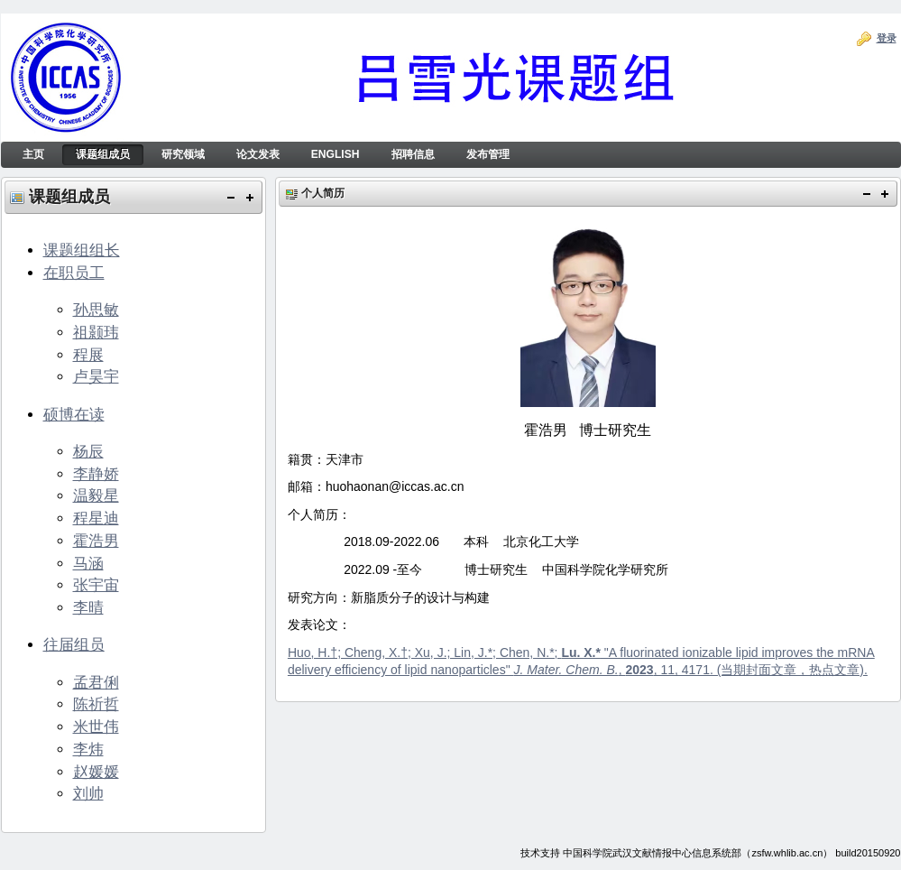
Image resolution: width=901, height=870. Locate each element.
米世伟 (96, 726)
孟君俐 (96, 682)
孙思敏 (96, 309)
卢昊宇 (96, 376)
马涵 (88, 563)
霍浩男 (96, 540)
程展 (88, 355)
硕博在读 (74, 414)
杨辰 (88, 451)
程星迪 (96, 518)
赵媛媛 (96, 772)
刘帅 (88, 793)
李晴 (88, 607)
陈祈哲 (96, 704)
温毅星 (96, 495)
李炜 (88, 749)
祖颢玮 (96, 332)
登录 (886, 37)
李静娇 (96, 474)
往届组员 (74, 644)
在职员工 (74, 272)
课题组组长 (81, 250)
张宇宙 (96, 585)
